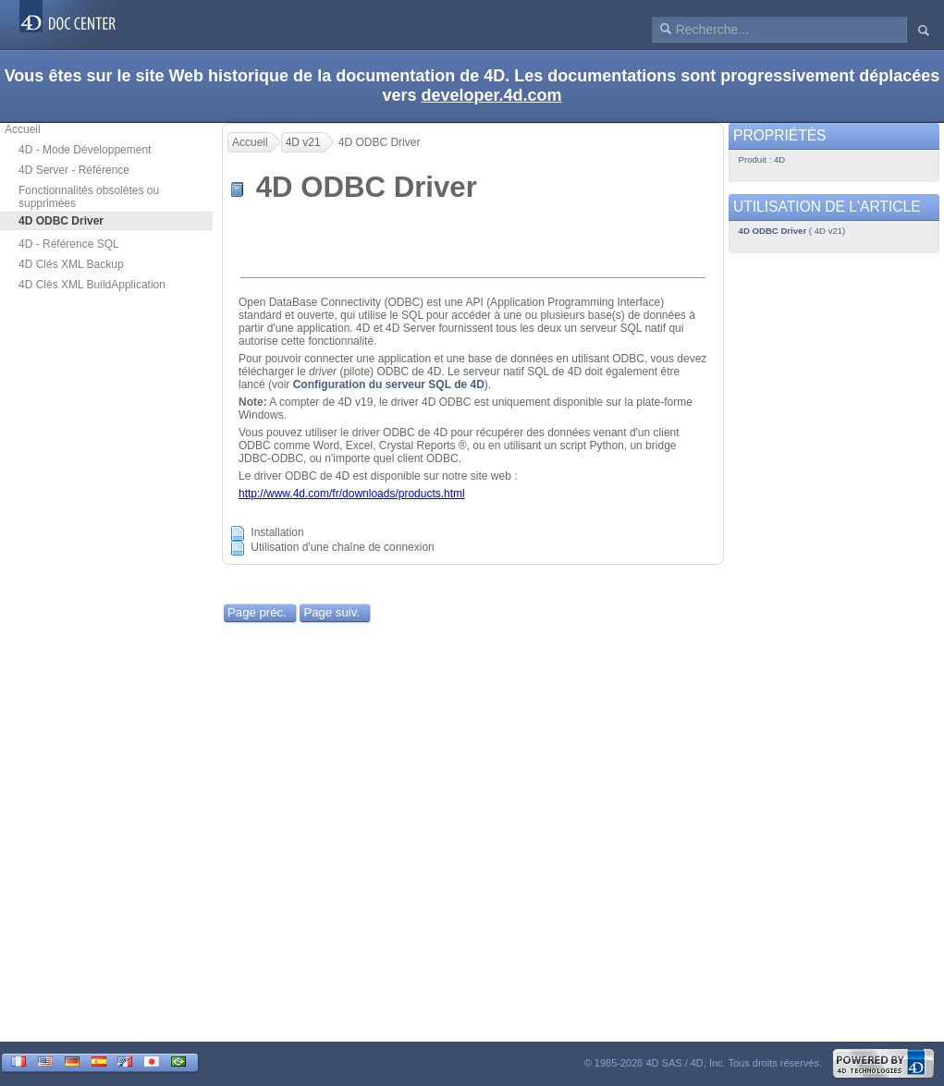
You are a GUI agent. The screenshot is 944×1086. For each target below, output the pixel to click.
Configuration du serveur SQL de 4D (388, 384)
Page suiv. (331, 612)
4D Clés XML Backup (71, 264)
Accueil (23, 129)
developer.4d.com (491, 95)
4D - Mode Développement (84, 149)
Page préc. (257, 612)
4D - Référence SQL (68, 244)
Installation (277, 533)
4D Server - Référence (73, 170)
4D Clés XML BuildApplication (92, 284)
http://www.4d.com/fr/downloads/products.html (352, 493)
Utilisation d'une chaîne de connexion (342, 548)
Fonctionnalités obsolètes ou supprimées (88, 197)
